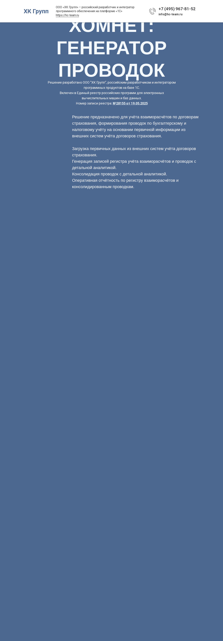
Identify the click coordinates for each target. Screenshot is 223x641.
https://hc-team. (66, 15)
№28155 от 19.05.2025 (130, 103)
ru (78, 15)
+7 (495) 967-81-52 (177, 9)
